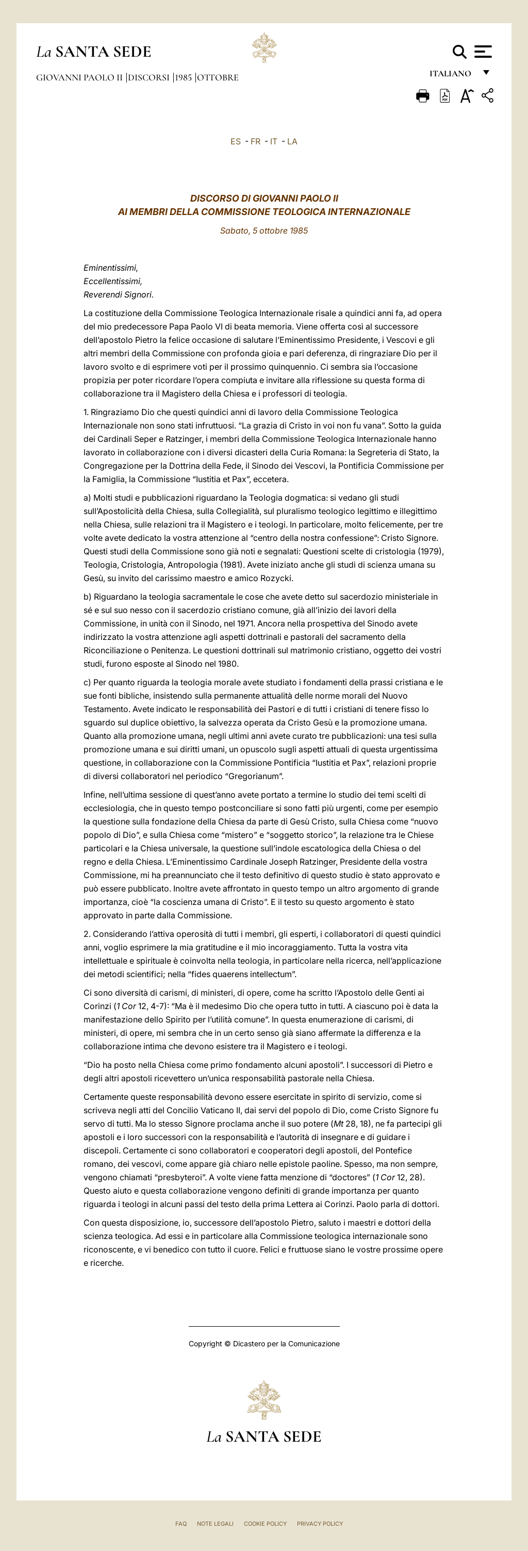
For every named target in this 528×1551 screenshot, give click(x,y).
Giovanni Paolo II (80, 77)
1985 (184, 77)
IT (273, 141)
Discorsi (150, 77)
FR (255, 141)
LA (292, 141)
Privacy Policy (320, 1523)
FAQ (181, 1523)
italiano (452, 76)
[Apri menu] (482, 51)
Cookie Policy (265, 1523)
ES (235, 141)
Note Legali (215, 1523)
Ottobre (218, 77)
